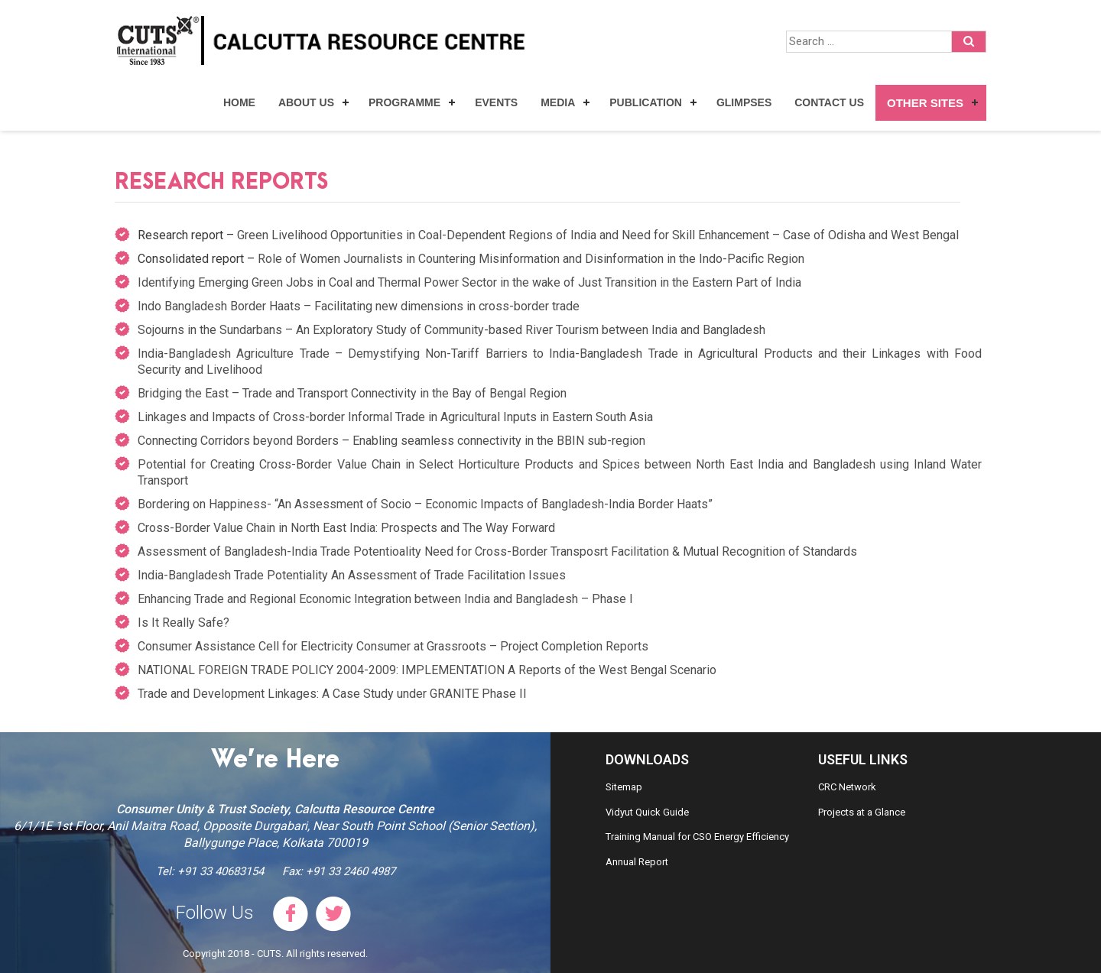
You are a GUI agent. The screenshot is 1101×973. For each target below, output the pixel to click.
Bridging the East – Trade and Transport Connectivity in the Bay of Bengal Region (352, 393)
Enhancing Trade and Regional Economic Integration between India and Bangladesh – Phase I (385, 599)
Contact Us (829, 102)
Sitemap (624, 787)
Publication (645, 102)
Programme (404, 102)
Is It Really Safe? (183, 622)
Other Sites (925, 102)
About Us (306, 102)
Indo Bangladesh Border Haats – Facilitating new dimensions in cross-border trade (359, 306)
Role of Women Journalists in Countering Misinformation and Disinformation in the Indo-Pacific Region (531, 258)
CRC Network (847, 787)
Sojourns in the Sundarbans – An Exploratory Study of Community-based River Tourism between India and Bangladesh (451, 330)
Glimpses (743, 102)
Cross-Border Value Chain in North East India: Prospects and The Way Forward (346, 528)
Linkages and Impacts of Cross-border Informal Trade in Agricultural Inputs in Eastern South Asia (395, 417)
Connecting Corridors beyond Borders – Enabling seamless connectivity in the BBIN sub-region (391, 440)
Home (239, 102)
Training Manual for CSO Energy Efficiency (697, 836)
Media (558, 102)
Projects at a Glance (861, 812)
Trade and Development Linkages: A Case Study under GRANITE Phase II (332, 693)
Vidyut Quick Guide (647, 812)
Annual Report (637, 862)
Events (496, 102)
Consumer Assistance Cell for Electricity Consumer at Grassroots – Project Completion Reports (393, 646)
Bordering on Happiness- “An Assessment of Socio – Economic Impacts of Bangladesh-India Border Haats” (425, 504)
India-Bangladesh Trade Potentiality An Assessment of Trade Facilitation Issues (352, 575)
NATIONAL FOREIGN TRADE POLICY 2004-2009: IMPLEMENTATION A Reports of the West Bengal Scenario (427, 670)
